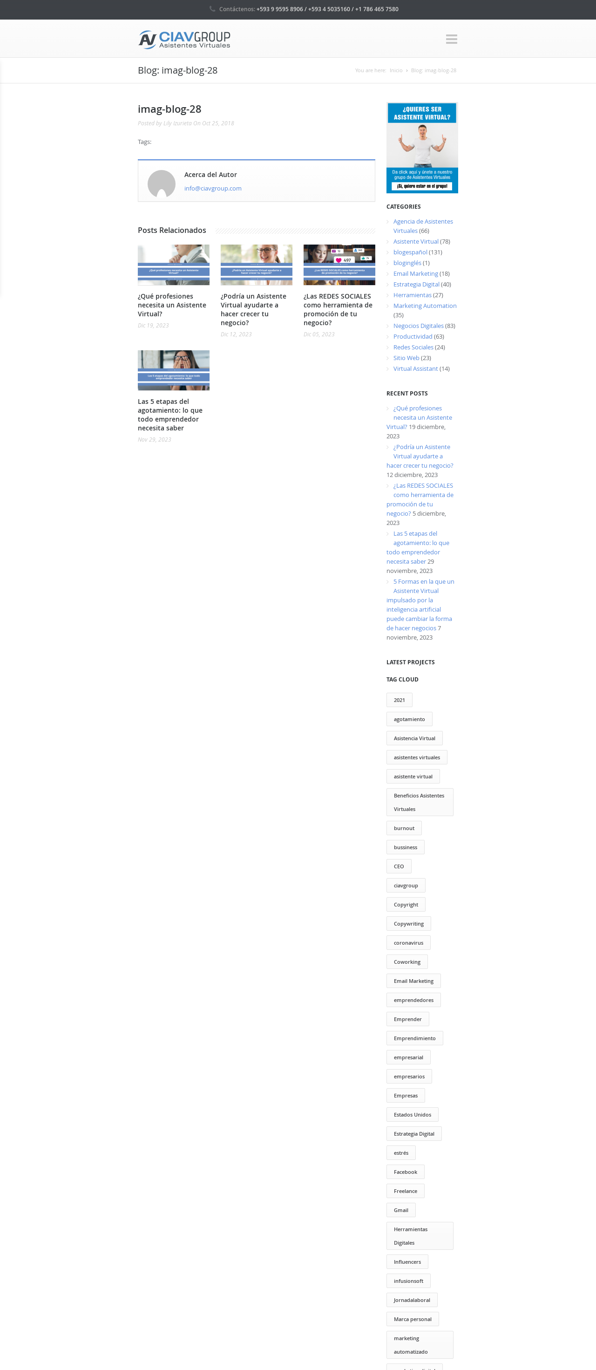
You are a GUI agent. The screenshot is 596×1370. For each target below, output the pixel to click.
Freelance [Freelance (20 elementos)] (405, 1190)
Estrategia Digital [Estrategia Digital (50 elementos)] (414, 1133)
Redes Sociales (413, 347)
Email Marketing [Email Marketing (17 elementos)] (413, 980)
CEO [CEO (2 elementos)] (399, 866)
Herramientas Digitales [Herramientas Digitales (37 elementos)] (410, 1236)
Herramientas (412, 295)
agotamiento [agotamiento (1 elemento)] (409, 719)
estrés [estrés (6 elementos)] (401, 1152)
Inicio (396, 70)
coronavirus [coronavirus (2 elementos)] (408, 942)
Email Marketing (415, 273)
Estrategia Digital (416, 284)
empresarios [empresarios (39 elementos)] (409, 1076)
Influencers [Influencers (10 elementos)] (407, 1261)
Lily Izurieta (177, 123)
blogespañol (410, 252)
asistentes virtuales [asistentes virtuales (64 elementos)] (417, 757)
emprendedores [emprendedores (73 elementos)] (413, 999)
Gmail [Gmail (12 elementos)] (401, 1209)
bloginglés (407, 263)
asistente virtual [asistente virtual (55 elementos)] (413, 776)
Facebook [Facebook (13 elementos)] (405, 1171)
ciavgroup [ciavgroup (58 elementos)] (406, 885)
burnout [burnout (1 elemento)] (404, 828)
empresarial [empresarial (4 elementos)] (408, 1057)
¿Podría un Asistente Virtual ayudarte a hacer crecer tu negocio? (253, 309)
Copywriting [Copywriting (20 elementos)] (409, 923)
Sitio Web (406, 358)
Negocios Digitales (418, 325)
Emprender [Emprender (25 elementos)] (408, 1019)
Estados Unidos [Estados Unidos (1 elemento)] (412, 1114)
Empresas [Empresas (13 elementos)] (406, 1095)
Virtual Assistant (415, 368)
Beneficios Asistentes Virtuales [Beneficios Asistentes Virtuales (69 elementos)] (419, 802)
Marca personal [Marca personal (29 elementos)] (413, 1318)
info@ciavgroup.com (213, 188)
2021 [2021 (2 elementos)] (399, 699)
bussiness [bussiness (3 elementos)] (405, 847)
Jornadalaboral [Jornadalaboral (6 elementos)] (412, 1299)
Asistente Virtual (416, 241)
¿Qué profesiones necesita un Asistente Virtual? (172, 305)
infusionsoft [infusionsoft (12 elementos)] (408, 1280)
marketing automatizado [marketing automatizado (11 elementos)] (411, 1345)
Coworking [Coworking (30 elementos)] (407, 961)
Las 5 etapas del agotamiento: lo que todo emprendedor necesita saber (170, 414)
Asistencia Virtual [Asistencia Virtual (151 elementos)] (414, 738)
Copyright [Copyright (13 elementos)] (406, 904)
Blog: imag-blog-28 (433, 70)
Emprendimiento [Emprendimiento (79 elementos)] (415, 1038)
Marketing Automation (425, 305)
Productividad (413, 336)
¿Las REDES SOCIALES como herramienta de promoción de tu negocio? (338, 309)
